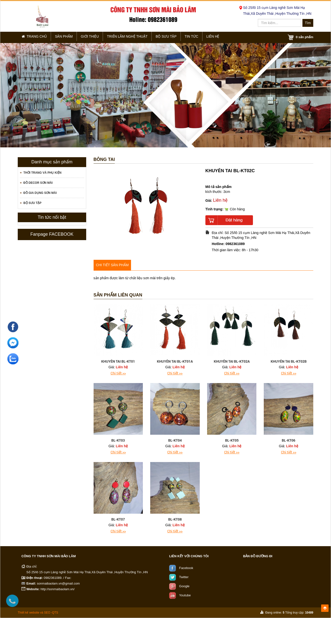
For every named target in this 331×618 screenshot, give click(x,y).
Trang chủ (35, 37)
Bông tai (104, 159)
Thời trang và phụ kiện (42, 172)
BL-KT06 (288, 440)
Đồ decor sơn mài (38, 183)
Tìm (308, 23)
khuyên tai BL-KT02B (289, 361)
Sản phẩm (67, 37)
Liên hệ (227, 37)
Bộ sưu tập (175, 37)
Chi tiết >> (118, 373)
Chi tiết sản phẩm (112, 265)
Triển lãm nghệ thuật (135, 37)
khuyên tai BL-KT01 (118, 361)
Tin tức (203, 37)
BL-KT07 (118, 519)
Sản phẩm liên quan (118, 295)
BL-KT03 (118, 440)
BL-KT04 (175, 440)
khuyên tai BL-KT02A (232, 361)
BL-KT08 (175, 519)
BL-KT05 (232, 440)
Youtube (185, 595)
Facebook (186, 568)
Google (184, 586)
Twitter (183, 577)
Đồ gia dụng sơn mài (40, 193)
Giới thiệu (95, 37)
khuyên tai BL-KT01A (175, 361)
